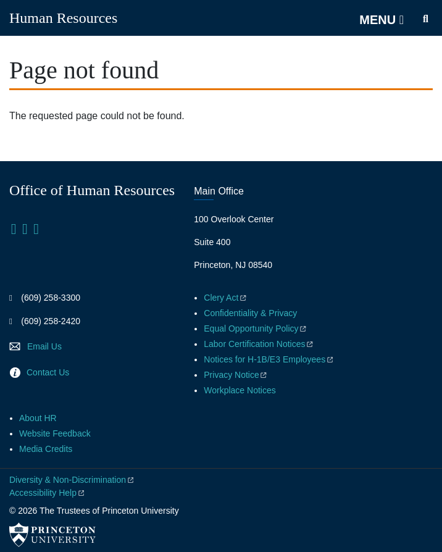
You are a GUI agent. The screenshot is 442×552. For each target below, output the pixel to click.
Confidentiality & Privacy (250, 313)
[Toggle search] (425, 19)
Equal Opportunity (255, 328)
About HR (38, 418)
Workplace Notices (239, 390)
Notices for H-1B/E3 (269, 359)
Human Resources (63, 18)
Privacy (236, 375)
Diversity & (72, 480)
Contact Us (48, 372)
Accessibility (47, 493)
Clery (226, 298)
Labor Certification (259, 344)
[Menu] (381, 20)
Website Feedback (55, 433)
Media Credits (45, 449)
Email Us (44, 346)
